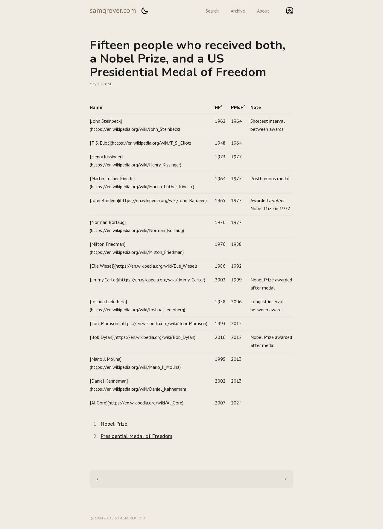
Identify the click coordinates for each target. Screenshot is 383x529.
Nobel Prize (114, 423)
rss (289, 10)
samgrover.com (113, 10)
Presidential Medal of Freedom (136, 436)
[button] (144, 10)
